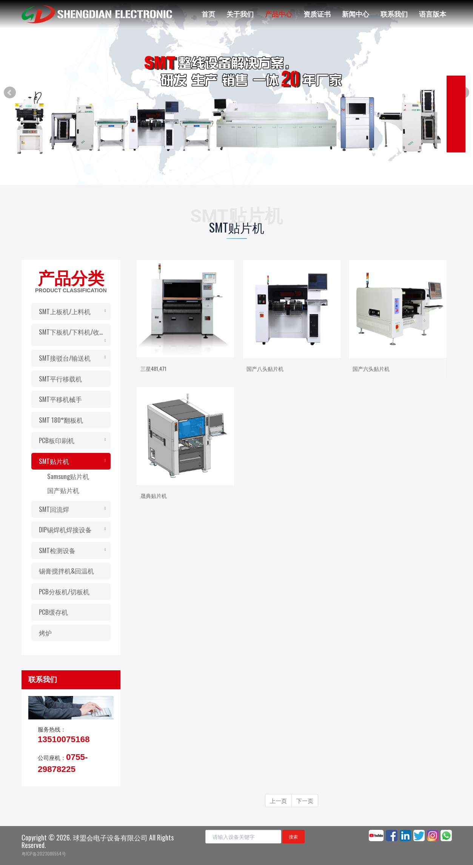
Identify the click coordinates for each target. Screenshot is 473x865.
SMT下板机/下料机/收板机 (75, 331)
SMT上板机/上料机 (65, 311)
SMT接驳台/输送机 (65, 358)
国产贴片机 (63, 490)
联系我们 (394, 14)
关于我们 (240, 14)
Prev (10, 93)
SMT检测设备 (57, 550)
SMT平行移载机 (60, 378)
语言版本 (432, 14)
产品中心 (278, 14)
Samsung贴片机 (68, 476)
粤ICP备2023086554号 (44, 853)
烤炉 (45, 632)
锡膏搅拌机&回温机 (66, 570)
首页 (208, 14)
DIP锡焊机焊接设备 (65, 529)
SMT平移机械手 (60, 399)
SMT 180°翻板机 (61, 420)
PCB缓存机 (53, 612)
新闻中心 (355, 14)
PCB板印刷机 (56, 440)
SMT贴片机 (54, 461)
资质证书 (317, 14)
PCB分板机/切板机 (64, 591)
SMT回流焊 (54, 509)
